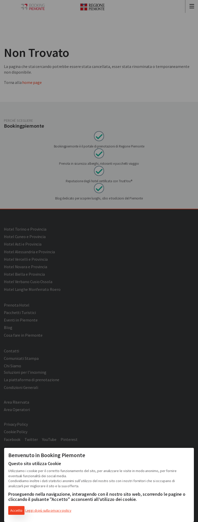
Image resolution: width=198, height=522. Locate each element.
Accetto (16, 510)
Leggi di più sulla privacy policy (48, 510)
